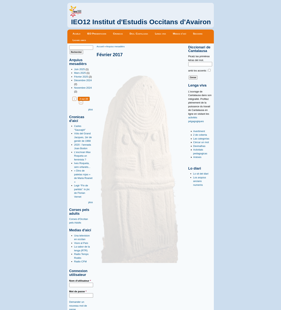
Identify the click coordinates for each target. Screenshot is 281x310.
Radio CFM (80, 261)
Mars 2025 (80, 72)
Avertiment (199, 131)
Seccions (198, 33)
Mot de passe (78, 291)
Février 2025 (81, 76)
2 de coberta (200, 134)
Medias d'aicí (179, 33)
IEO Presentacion (96, 33)
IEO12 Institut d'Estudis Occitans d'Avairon (141, 22)
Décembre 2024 (83, 80)
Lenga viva (160, 33)
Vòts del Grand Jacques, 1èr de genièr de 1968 (83, 137)
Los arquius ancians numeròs (199, 181)
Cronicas (118, 33)
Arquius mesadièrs (115, 46)
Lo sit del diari (201, 173)
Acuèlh (76, 33)
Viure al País (81, 243)
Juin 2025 (79, 69)
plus (90, 109)
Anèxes (197, 157)
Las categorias (201, 138)
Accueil (100, 46)
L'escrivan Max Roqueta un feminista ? (82, 156)
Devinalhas (199, 146)
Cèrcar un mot (201, 142)
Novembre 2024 (83, 87)
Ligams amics (79, 40)
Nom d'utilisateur (80, 280)
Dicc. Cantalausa (139, 33)
